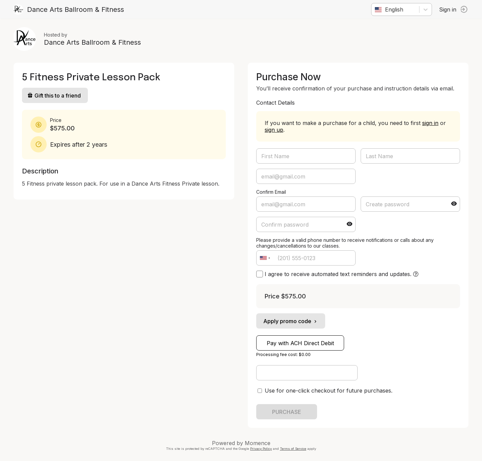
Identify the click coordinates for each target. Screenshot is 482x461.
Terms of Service (293, 448)
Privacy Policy (261, 448)
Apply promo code (290, 321)
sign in (430, 123)
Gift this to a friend (54, 95)
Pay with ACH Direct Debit (300, 343)
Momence (257, 443)
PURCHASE (286, 411)
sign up (274, 129)
